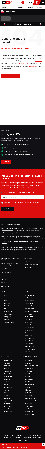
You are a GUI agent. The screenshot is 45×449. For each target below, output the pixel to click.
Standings (30, 7)
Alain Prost (28, 363)
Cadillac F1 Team (9, 322)
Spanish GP (7, 395)
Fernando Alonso (34, 239)
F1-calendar (32, 66)
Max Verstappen (18, 239)
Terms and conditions (34, 435)
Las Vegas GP (8, 406)
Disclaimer (20, 435)
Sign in (6, 162)
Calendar (20, 7)
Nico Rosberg (29, 360)
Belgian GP (7, 384)
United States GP (9, 403)
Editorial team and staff (32, 262)
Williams (6, 319)
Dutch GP (7, 390)
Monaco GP (7, 374)
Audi (5, 309)
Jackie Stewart (29, 379)
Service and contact (31, 264)
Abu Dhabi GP (8, 411)
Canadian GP (8, 371)
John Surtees (29, 411)
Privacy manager (22, 440)
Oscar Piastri (29, 317)
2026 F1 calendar (17, 247)
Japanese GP (8, 366)
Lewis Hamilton (6, 239)
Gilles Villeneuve (30, 374)
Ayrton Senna (29, 371)
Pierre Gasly (28, 333)
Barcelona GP (8, 376)
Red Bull (6, 295)
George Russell (24, 241)
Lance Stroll (28, 335)
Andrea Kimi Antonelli (31, 311)
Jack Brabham (29, 409)
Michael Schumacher (31, 366)
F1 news (12, 7)
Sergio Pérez (28, 322)
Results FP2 (5, 17)
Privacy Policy (8, 438)
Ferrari (5, 301)
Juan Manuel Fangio (31, 398)
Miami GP (7, 368)
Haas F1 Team (8, 314)
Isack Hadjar (28, 314)
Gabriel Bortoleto (30, 352)
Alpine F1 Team (8, 306)
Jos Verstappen (30, 384)
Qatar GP (6, 409)
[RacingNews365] (22, 428)
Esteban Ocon (29, 325)
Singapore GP (8, 401)
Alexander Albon (30, 341)
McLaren (6, 298)
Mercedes (7, 303)
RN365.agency (29, 267)
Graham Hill (28, 403)
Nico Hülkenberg (30, 338)
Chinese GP (7, 363)
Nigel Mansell (29, 392)
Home (4, 7)
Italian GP (7, 392)
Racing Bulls (7, 317)
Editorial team (8, 435)
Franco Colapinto (30, 349)
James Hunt (28, 376)
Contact (18, 438)
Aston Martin (8, 311)
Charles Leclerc (29, 303)
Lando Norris (13, 241)
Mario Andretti (29, 414)
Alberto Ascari (29, 368)
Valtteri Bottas (29, 327)
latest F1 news (12, 228)
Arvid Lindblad (29, 330)
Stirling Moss (28, 395)
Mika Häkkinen (29, 382)
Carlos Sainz (28, 319)
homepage (38, 61)
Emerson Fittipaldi (30, 401)
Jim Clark (27, 387)
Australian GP (8, 360)
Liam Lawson (29, 344)
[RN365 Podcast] (22, 2)
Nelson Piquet (29, 406)
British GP (6, 382)
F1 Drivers (40, 7)
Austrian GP (7, 379)
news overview (23, 63)
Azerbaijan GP (8, 398)
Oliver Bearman (30, 346)
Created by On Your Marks (32, 438)
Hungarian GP (8, 387)
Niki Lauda (28, 390)
